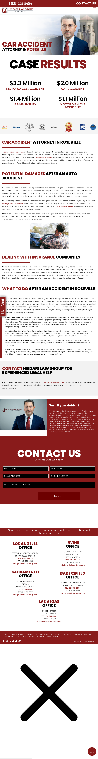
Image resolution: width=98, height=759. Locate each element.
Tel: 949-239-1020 (72, 560)
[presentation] (19, 496)
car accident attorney (14, 152)
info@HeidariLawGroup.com (25, 564)
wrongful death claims (12, 204)
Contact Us (86, 3)
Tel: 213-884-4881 (25, 558)
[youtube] (19, 642)
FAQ (60, 634)
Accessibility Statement (33, 637)
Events (87, 634)
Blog (54, 634)
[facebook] (3, 642)
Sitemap (68, 634)
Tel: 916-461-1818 (25, 589)
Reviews (78, 634)
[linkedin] (10, 642)
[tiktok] (16, 642)
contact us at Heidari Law (53, 382)
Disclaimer (53, 637)
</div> (16, 750)
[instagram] (7, 642)
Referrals (44, 634)
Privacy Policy (11, 637)
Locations (17, 634)
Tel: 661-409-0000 (73, 588)
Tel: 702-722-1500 (49, 616)
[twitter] (13, 642)
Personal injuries (44, 157)
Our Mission (31, 634)
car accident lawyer (65, 206)
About (7, 634)
